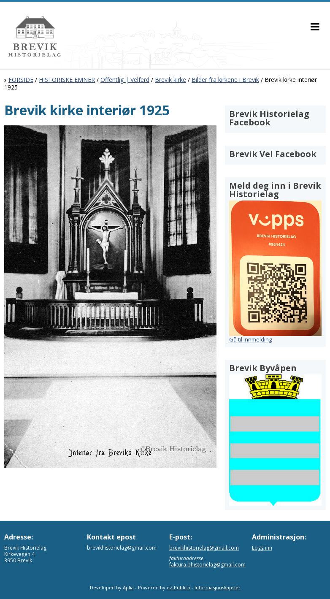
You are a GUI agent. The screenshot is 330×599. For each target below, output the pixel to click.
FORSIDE (20, 80)
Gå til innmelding (250, 339)
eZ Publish (178, 587)
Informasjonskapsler (218, 587)
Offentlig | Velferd (124, 80)
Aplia (128, 587)
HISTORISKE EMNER (67, 80)
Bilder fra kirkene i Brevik (225, 80)
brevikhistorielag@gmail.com (204, 547)
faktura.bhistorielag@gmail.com (207, 564)
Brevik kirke (170, 80)
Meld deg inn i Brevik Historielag (275, 190)
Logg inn (262, 547)
